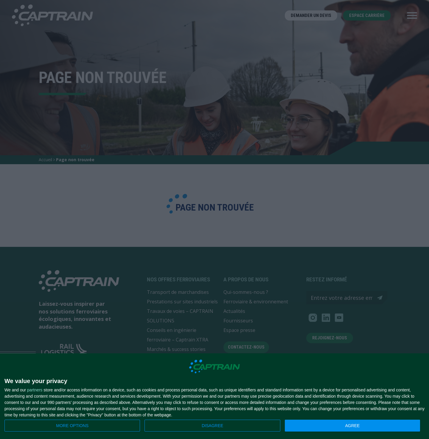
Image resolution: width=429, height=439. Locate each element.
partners (34, 390)
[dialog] (214, 396)
